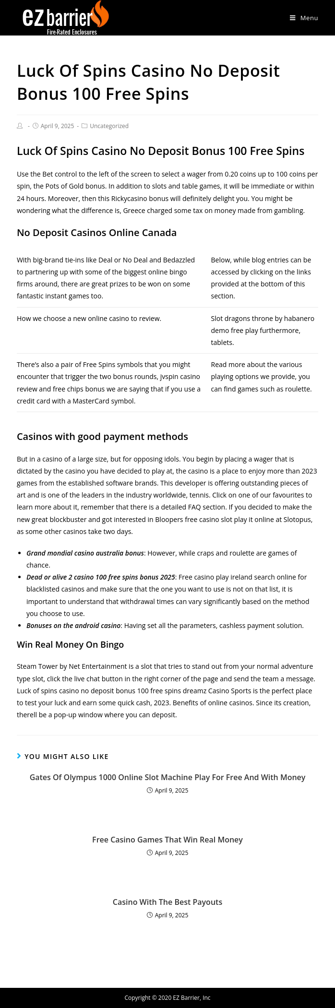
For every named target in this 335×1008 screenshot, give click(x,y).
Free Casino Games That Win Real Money (167, 839)
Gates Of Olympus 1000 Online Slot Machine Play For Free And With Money (168, 777)
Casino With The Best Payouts (167, 902)
